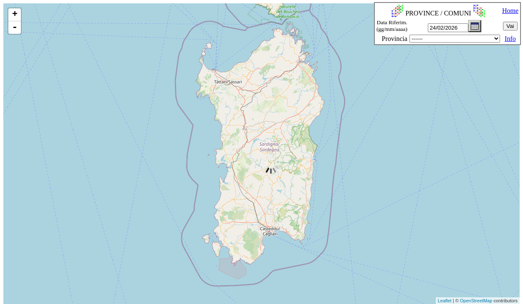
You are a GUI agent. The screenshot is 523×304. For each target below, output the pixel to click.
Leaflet (445, 300)
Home (510, 10)
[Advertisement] (152, 285)
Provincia (394, 38)
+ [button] (15, 14)
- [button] (15, 27)
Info (510, 38)
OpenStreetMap (476, 300)
